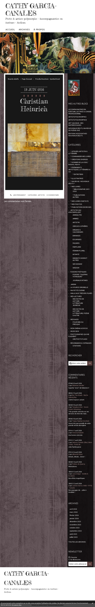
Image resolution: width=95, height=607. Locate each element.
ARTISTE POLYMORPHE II (77, 120)
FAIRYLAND (77, 247)
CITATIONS (77, 346)
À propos (39, 29)
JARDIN (73, 284)
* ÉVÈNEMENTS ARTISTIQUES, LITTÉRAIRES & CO (79, 170)
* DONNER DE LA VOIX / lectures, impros (78, 163)
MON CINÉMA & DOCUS (79, 328)
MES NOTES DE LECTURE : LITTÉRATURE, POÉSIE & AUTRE (81, 312)
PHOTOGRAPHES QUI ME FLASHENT (78, 335)
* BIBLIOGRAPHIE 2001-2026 (81, 190)
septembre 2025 (76, 531)
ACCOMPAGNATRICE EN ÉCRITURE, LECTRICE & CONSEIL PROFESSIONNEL (80, 111)
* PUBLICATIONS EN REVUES (80, 207)
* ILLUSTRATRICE (76, 178)
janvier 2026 (74, 518)
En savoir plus (16, 605)
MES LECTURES (76, 296)
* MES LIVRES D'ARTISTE (79, 201)
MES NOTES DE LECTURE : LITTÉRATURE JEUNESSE (78, 302)
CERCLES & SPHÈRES (80, 226)
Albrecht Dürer (77, 454)
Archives (24, 29)
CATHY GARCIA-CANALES (31, 9)
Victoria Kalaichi (78, 433)
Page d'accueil (27, 79)
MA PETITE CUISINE (77, 290)
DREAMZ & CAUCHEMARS (78, 231)
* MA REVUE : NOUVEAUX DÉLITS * (78, 182)
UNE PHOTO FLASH (80, 339)
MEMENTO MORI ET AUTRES (80, 259)
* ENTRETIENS (78, 174)
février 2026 (74, 515)
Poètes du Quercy (78, 464)
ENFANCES (76, 236)
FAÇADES (76, 243)
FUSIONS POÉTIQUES (78, 272)
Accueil (10, 29)
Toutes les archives (77, 542)
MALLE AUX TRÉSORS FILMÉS (81, 293)
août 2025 (73, 534)
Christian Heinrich (34, 105)
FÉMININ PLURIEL (79, 251)
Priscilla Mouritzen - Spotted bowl (47, 79)
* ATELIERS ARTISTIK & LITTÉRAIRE (77, 152)
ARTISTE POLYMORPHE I (77, 117)
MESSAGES (74, 319)
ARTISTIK (41, 195)
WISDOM (76, 268)
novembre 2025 (75, 525)
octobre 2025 (75, 528)
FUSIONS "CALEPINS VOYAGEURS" (80, 276)
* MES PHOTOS (76, 204)
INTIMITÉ (76, 254)
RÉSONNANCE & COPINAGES (80, 343)
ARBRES (76, 219)
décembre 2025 (75, 521)
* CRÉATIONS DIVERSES (79, 159)
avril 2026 (73, 509)
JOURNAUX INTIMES (80, 280)
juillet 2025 (74, 537)
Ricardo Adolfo (13, 79)
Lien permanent (17, 195)
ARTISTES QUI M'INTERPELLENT (74, 211)
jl (68, 385)
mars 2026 (74, 512)
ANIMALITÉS (77, 215)
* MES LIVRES (75, 186)
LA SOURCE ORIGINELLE (79, 287)
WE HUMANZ (77, 264)
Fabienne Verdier (78, 385)
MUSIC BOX (74, 331)
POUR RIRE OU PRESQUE (78, 323)
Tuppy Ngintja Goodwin (80, 421)
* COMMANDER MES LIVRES (80, 156)
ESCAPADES (77, 239)
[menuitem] (10, 29)
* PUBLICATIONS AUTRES (79, 196)
